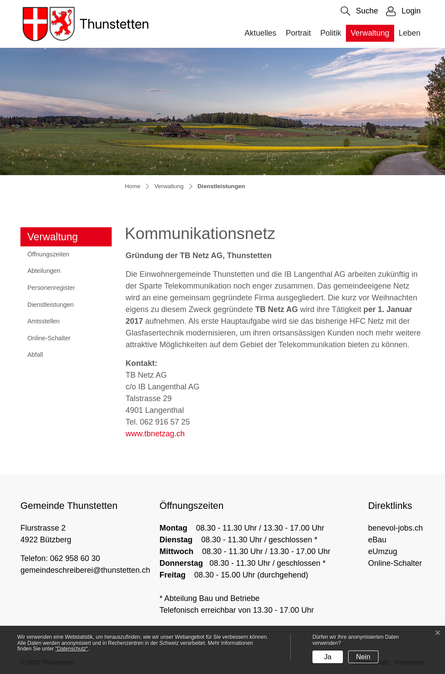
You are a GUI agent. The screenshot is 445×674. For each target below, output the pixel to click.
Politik (330, 33)
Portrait (298, 33)
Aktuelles (260, 33)
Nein (363, 657)
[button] (359, 11)
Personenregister (51, 287)
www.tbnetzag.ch (155, 433)
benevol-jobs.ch (395, 528)
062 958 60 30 (75, 558)
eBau (377, 539)
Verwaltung (370, 33)
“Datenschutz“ (71, 649)
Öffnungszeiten (48, 254)
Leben (409, 33)
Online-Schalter (48, 338)
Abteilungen (43, 270)
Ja (328, 657)
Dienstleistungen (50, 307)
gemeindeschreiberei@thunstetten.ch (85, 570)
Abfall (35, 354)
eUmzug (382, 551)
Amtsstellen (43, 321)
